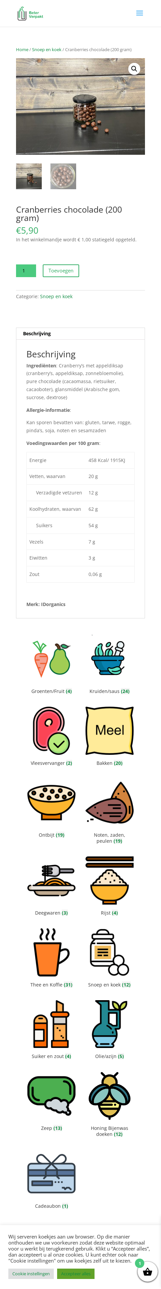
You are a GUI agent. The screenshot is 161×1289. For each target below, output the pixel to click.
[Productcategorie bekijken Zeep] (51, 1103)
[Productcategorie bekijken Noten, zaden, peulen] (110, 812)
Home (22, 49)
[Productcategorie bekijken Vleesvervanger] (51, 738)
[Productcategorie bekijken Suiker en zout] (51, 1031)
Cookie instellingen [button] (31, 1274)
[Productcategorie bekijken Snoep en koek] (110, 959)
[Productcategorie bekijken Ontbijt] (51, 809)
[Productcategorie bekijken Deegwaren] (51, 887)
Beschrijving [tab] (37, 333)
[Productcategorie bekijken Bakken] (110, 738)
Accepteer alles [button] (76, 1274)
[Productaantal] (26, 270)
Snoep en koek (46, 49)
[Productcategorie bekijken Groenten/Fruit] (51, 666)
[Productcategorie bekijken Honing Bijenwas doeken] (110, 1106)
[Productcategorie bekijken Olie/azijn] (110, 1031)
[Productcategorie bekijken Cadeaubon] (51, 1180)
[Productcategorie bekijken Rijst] (110, 887)
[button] (134, 69)
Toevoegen (60, 270)
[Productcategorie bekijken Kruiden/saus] (110, 666)
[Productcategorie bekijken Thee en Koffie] (51, 959)
